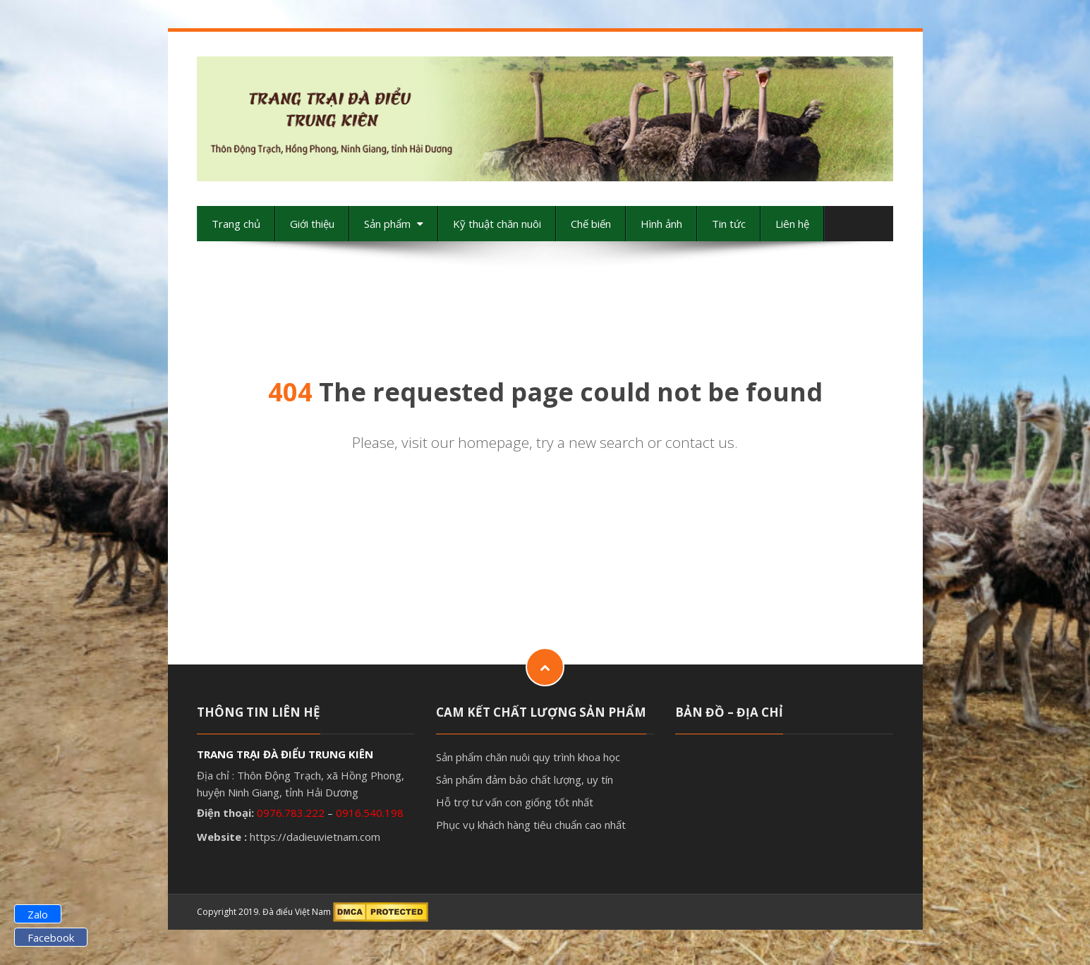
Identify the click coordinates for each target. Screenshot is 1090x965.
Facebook (51, 937)
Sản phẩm (393, 224)
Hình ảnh (661, 224)
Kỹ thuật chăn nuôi (497, 224)
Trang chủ (236, 224)
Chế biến (591, 224)
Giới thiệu (312, 224)
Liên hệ (792, 224)
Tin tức (729, 224)
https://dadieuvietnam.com (315, 837)
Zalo (38, 914)
